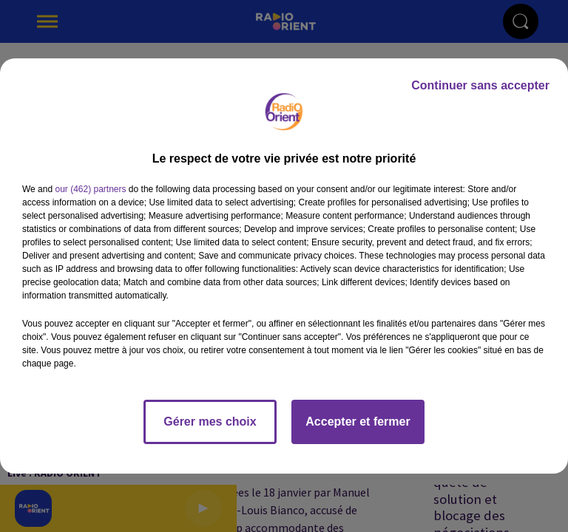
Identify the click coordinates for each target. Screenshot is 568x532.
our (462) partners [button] (90, 189)
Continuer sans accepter (480, 85)
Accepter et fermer (357, 421)
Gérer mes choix (209, 421)
